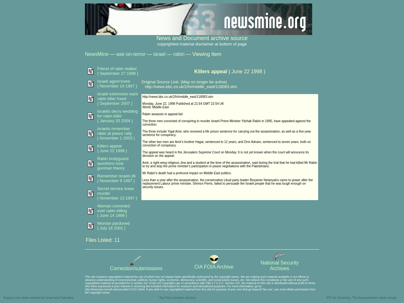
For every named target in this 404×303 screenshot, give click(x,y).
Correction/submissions (136, 266)
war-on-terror (131, 54)
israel (159, 54)
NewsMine (97, 54)
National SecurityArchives (279, 263)
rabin (179, 54)
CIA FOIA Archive (214, 265)
